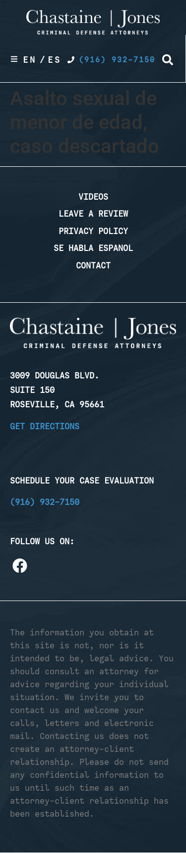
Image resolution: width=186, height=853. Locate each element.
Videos (93, 196)
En (30, 59)
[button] (168, 60)
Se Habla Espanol (93, 248)
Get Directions (44, 426)
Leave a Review (93, 213)
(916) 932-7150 (44, 501)
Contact (93, 265)
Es (55, 59)
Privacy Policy (93, 231)
